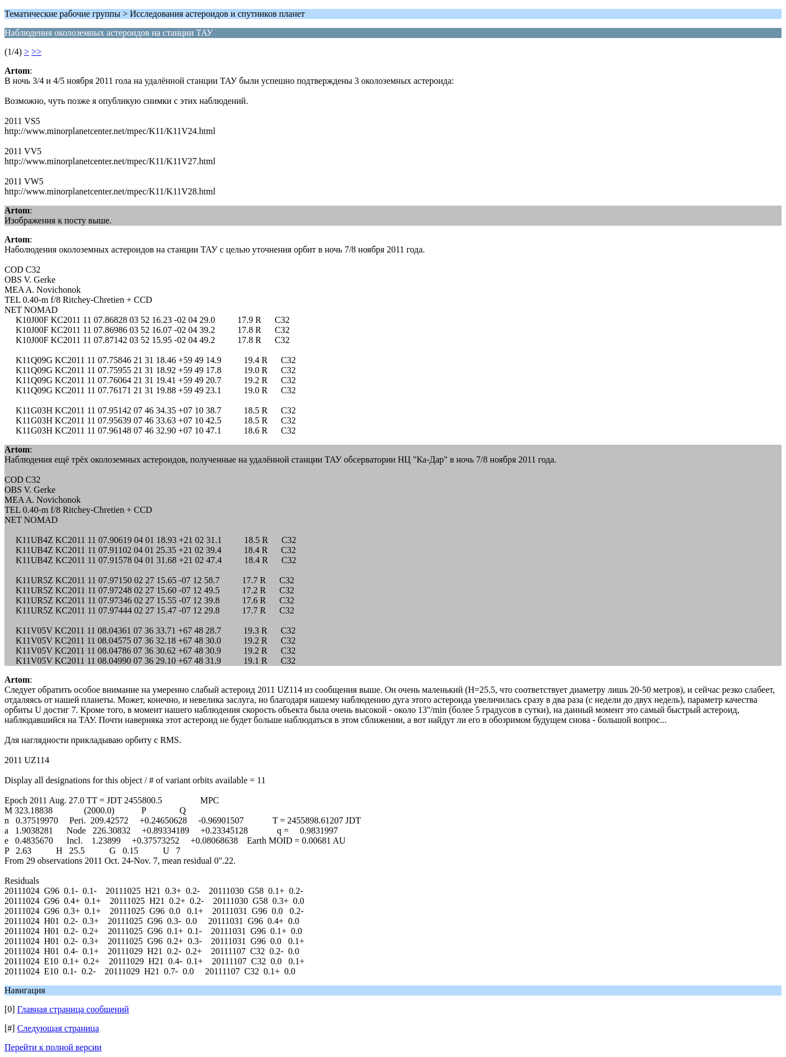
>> (36, 51)
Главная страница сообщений (73, 1009)
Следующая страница (58, 1028)
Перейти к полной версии (53, 1047)
